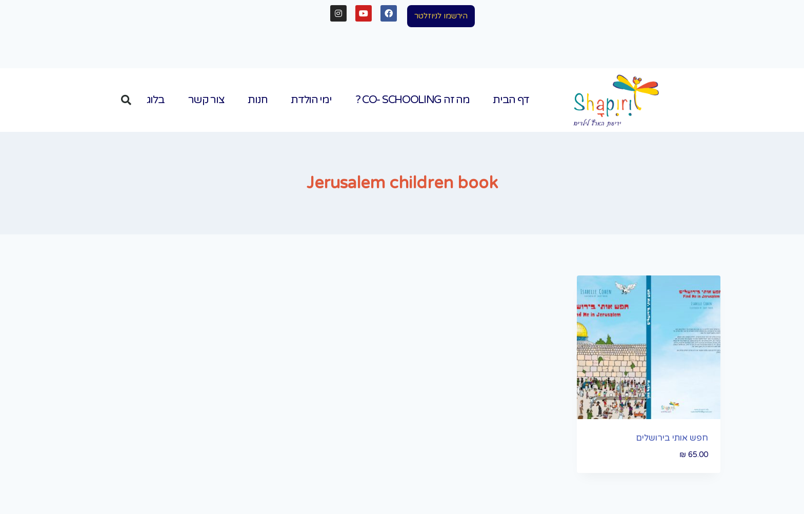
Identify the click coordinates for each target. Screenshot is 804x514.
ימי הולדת (311, 99)
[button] (441, 16)
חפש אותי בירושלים (672, 437)
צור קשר (206, 99)
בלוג (156, 99)
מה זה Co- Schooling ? (412, 99)
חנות (257, 99)
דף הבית (511, 99)
